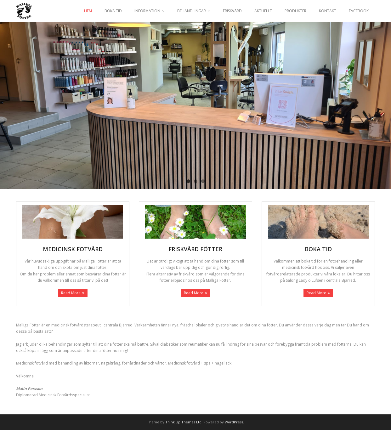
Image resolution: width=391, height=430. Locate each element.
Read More (71, 293)
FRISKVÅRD (232, 11)
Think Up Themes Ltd (183, 422)
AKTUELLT (263, 11)
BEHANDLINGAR (191, 11)
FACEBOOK (359, 11)
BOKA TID (113, 11)
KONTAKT (327, 11)
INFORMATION (147, 11)
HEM (88, 11)
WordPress (234, 422)
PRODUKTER (295, 11)
